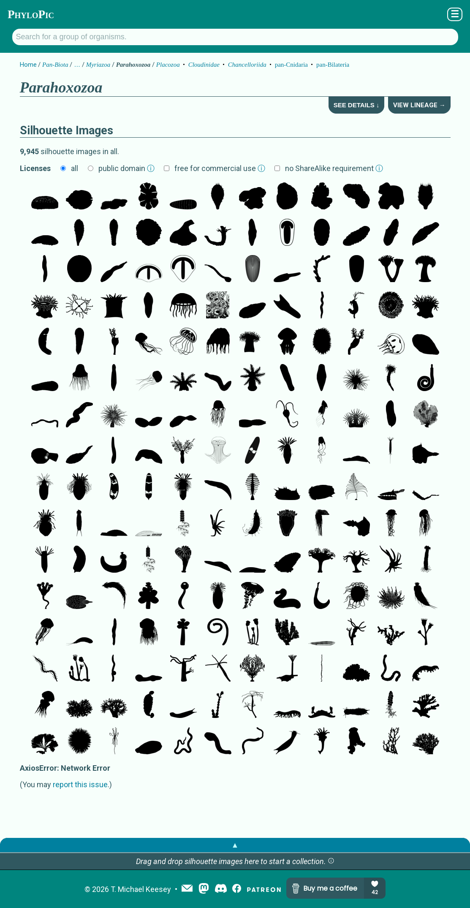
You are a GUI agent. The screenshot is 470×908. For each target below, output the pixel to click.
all (74, 168)
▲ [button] (235, 844)
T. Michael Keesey (141, 889)
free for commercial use (219, 168)
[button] (331, 861)
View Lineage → (419, 105)
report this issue (80, 784)
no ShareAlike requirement (334, 168)
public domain (126, 168)
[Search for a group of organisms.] (235, 37)
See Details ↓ (357, 105)
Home (28, 64)
